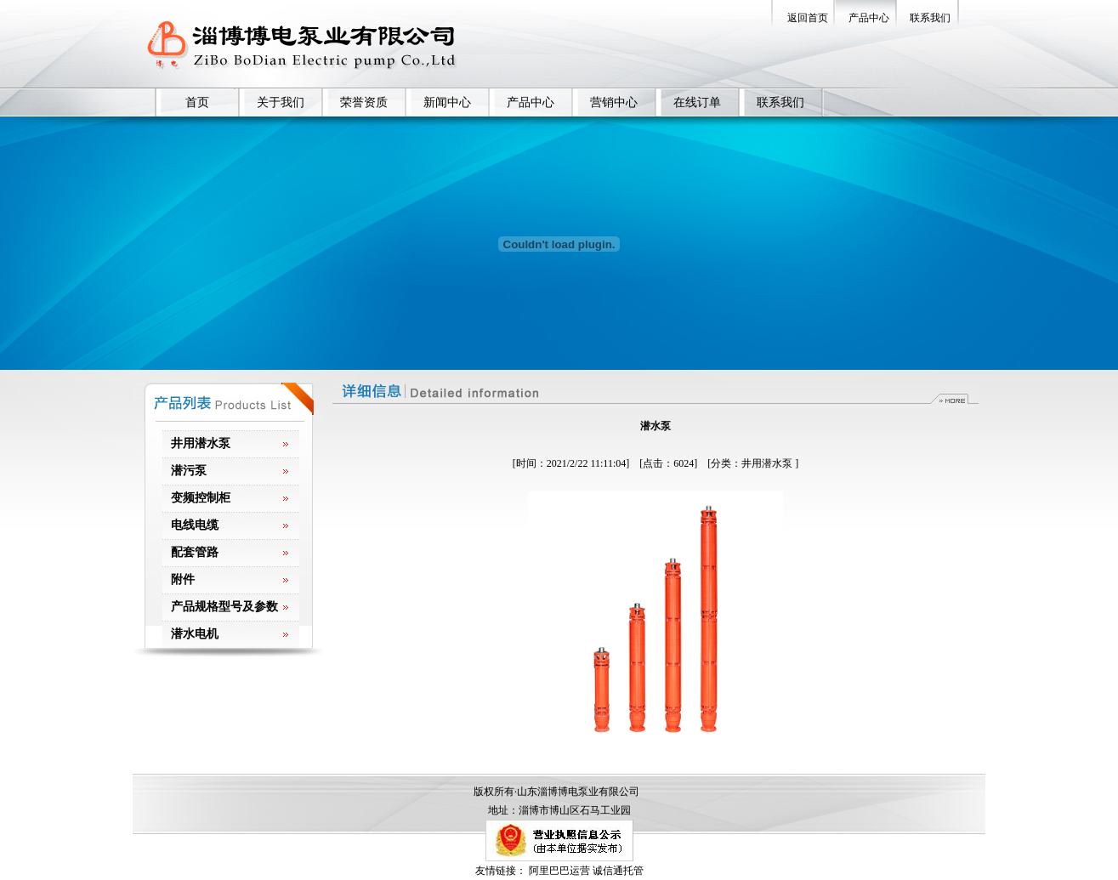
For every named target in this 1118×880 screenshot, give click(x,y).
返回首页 (807, 18)
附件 (183, 579)
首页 (197, 102)
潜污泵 (189, 470)
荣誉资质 (364, 102)
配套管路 (194, 552)
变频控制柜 (200, 497)
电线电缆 (194, 525)
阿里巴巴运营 (559, 871)
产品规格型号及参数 (224, 606)
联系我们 (930, 18)
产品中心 (868, 18)
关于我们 (280, 102)
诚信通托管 (618, 871)
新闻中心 (447, 102)
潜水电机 (194, 633)
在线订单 (697, 102)
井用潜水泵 (200, 443)
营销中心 (614, 102)
